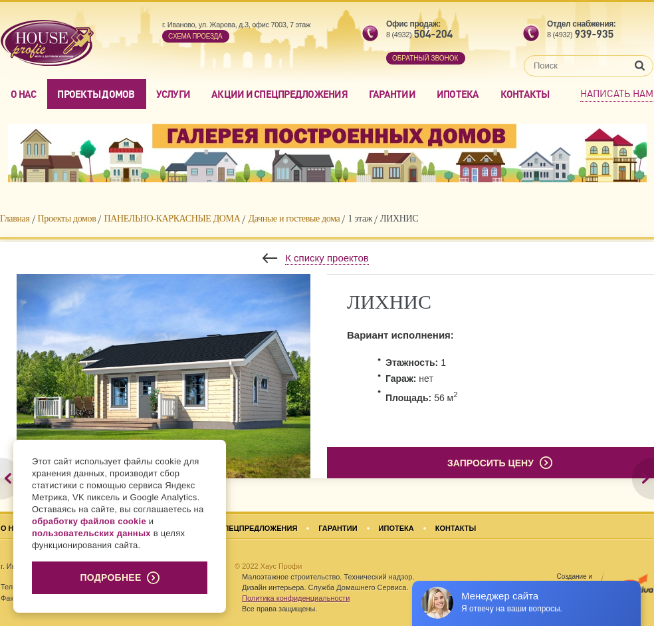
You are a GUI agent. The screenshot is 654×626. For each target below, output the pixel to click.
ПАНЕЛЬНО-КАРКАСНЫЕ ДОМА (172, 219)
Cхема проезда (195, 36)
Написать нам (616, 93)
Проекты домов (95, 93)
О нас (23, 93)
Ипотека (458, 93)
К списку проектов (327, 257)
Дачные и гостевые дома (294, 219)
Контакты (525, 93)
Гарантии (392, 93)
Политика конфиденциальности (296, 598)
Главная (15, 219)
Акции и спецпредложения (279, 93)
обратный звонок (425, 58)
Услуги (173, 93)
